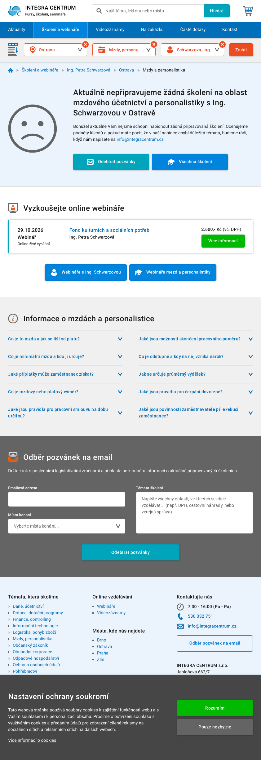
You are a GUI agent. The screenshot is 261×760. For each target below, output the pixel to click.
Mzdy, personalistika (32, 639)
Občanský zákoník (30, 645)
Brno (101, 640)
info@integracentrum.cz (140, 139)
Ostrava (126, 70)
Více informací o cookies (32, 740)
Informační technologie (35, 626)
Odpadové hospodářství (36, 658)
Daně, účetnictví (28, 606)
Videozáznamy (111, 613)
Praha (102, 653)
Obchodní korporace (32, 652)
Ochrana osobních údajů (36, 665)
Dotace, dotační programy (38, 613)
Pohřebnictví (25, 671)
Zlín (100, 659)
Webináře (106, 606)
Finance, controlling (32, 619)
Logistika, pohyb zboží (34, 632)
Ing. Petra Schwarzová (88, 70)
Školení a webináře (40, 70)
